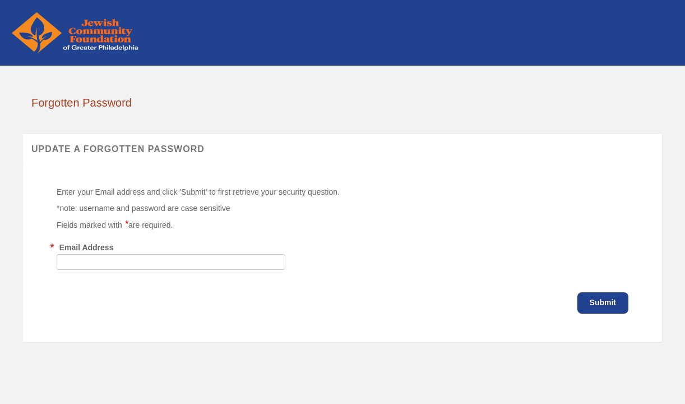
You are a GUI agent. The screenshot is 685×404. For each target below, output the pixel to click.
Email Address (86, 247)
